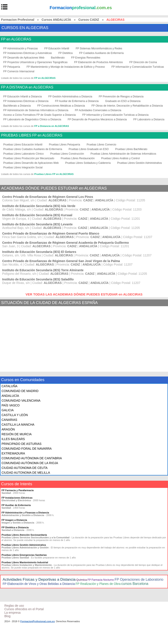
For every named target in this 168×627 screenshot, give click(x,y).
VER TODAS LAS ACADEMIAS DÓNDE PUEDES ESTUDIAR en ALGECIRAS (84, 294)
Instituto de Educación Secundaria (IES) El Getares (39, 252)
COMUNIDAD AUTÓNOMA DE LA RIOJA (30, 463)
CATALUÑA (10, 386)
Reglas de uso (14, 605)
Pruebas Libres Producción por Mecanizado (28, 158)
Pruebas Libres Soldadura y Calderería (87, 162)
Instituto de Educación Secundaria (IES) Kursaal (37, 215)
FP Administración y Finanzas (20, 48)
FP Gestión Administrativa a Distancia (70, 96)
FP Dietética (65, 53)
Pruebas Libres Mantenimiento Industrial (25, 562)
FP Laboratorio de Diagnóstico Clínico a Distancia (32, 119)
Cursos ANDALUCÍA (56, 19)
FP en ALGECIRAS (16, 39)
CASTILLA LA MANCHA (18, 424)
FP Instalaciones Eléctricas (17, 497)
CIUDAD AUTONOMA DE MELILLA (26, 472)
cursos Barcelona (134, 584)
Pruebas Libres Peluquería (64, 144)
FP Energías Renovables (85, 57)
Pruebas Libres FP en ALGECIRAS (54, 174)
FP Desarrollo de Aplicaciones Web (23, 57)
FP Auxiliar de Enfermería (16, 505)
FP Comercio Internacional (18, 71)
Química (81, 579)
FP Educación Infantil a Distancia (22, 96)
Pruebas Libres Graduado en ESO (89, 149)
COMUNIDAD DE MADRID (20, 391)
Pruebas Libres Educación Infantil (22, 144)
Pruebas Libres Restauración (78, 158)
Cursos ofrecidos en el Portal (24, 609)
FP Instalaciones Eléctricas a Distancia (26, 101)
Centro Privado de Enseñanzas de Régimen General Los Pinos (47, 197)
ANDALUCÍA (10, 395)
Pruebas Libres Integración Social (22, 167)
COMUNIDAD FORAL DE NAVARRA (27, 448)
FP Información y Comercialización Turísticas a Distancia (115, 114)
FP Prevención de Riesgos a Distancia (121, 96)
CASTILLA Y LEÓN (15, 415)
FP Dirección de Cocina (143, 62)
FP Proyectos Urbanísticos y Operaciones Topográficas (35, 62)
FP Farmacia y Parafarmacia (18, 490)
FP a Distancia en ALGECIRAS (51, 126)
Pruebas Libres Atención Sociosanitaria (24, 535)
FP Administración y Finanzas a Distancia (25, 512)
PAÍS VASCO (11, 405)
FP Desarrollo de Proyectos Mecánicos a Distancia (97, 119)
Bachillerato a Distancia (17, 105)
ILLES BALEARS (13, 439)
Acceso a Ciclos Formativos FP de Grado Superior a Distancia (39, 114)
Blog (7, 616)
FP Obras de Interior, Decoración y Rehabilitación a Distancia (127, 105)
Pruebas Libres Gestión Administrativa (139, 162)
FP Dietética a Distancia (15, 527)
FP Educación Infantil (56, 48)
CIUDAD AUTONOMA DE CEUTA (24, 468)
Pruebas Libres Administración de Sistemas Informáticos (123, 153)
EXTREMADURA (13, 453)
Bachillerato (58, 57)
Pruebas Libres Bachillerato (131, 149)
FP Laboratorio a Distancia (148, 119)
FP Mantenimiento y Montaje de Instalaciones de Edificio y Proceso (66, 66)
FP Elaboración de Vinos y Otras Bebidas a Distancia (39, 584)
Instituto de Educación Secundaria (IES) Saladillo (38, 279)
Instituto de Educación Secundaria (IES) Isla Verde (38, 206)
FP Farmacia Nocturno (101, 579)
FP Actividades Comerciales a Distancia (98, 110)
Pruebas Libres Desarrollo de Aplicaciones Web (31, 162)
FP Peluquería (11, 66)
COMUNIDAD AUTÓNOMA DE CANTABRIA (32, 458)
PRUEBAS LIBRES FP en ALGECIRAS (31, 135)
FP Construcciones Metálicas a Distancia (61, 105)
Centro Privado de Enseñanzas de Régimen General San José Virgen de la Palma (61, 261)
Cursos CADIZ (88, 19)
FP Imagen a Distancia (14, 520)
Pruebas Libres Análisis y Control (120, 158)
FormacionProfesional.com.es (37, 621)
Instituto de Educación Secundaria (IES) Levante (37, 224)
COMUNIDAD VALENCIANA (21, 400)
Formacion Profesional (17, 19)
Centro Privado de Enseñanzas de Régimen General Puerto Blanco (50, 233)
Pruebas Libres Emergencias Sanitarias (24, 555)
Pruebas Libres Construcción (67, 153)
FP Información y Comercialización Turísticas (137, 66)
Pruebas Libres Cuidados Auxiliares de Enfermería (32, 149)
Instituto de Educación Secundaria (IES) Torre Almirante (43, 270)
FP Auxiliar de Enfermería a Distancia (77, 101)
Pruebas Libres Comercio (101, 144)
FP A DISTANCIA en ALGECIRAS (27, 87)
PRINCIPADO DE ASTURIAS (22, 444)
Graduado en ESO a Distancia (122, 101)
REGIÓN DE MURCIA (17, 434)
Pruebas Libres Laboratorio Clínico (23, 153)
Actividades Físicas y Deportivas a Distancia (39, 579)
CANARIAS (9, 419)
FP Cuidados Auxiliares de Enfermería (101, 53)
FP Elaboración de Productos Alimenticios (98, 62)
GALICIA (8, 410)
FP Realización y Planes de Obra (98, 584)
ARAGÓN (8, 429)
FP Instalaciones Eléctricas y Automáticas (27, 53)
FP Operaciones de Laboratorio (139, 579)
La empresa (12, 612)
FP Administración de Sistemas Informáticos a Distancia (35, 110)
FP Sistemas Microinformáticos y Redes (99, 48)
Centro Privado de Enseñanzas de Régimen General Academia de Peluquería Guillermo (65, 242)
